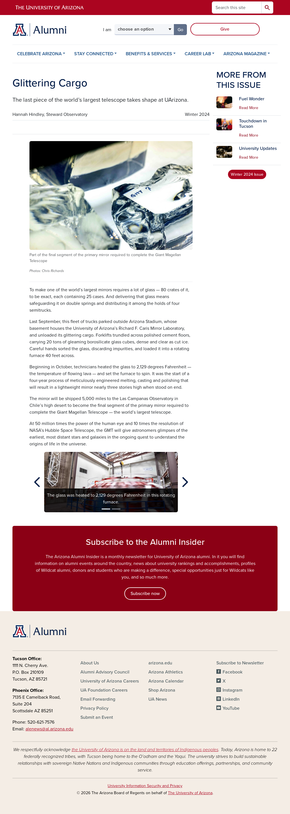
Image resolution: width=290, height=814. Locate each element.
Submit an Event (96, 717)
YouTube (231, 708)
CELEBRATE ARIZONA (39, 54)
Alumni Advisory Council (104, 672)
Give (224, 29)
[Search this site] (237, 7)
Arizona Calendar (166, 681)
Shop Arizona (161, 690)
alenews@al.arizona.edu (49, 729)
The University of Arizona (190, 792)
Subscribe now (145, 593)
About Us (89, 663)
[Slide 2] (116, 509)
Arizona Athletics (165, 672)
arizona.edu (160, 663)
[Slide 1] (106, 509)
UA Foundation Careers (103, 690)
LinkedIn (231, 699)
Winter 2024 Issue (247, 174)
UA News (157, 699)
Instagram (232, 690)
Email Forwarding (97, 699)
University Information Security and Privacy (145, 785)
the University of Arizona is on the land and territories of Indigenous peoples (145, 750)
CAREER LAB (198, 54)
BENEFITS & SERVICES (149, 54)
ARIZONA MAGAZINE (244, 54)
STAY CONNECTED (93, 54)
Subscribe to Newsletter (240, 663)
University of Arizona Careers (109, 681)
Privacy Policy (94, 708)
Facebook (232, 672)
